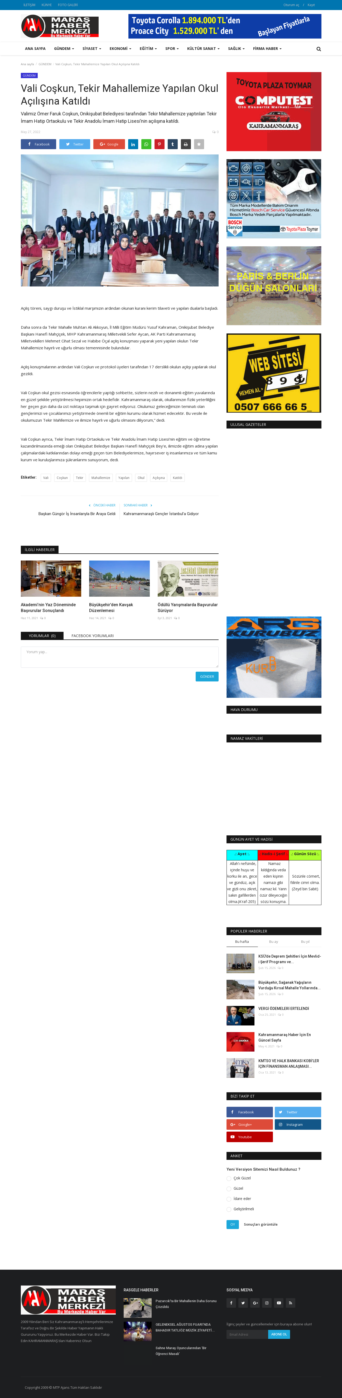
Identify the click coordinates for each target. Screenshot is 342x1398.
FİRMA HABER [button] (267, 48)
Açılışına (159, 478)
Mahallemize (100, 478)
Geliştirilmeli (244, 1208)
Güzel (238, 1188)
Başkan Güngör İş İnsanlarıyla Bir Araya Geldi (76, 513)
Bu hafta (242, 941)
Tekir (79, 478)
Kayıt (311, 5)
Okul (141, 478)
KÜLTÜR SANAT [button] (203, 48)
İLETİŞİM (29, 5)
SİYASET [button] (92, 48)
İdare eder (242, 1198)
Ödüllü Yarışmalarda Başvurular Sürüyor (188, 607)
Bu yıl (305, 941)
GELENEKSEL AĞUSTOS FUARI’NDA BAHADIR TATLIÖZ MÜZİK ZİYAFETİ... (185, 1327)
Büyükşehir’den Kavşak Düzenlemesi (111, 607)
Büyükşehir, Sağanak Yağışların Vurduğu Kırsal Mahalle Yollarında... (289, 985)
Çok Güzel (242, 1177)
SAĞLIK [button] (236, 48)
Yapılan (123, 478)
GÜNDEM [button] (64, 48)
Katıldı (177, 478)
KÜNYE (47, 5)
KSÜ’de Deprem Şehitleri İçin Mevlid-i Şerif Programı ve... (289, 959)
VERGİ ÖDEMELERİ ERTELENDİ (283, 1008)
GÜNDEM (44, 64)
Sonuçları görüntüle (261, 1224)
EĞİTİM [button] (148, 48)
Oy (232, 1224)
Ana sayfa (35, 48)
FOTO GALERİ (68, 5)
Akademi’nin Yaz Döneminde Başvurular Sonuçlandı (48, 607)
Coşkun (62, 478)
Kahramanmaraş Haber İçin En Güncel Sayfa (284, 1037)
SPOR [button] (172, 48)
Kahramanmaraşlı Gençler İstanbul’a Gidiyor (161, 513)
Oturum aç (291, 5)
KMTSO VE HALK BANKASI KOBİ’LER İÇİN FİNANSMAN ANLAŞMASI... (288, 1063)
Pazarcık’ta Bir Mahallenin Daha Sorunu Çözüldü (186, 1304)
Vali (46, 478)
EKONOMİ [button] (120, 48)
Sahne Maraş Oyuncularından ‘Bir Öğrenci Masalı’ (181, 1351)
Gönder (207, 676)
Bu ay (273, 941)
